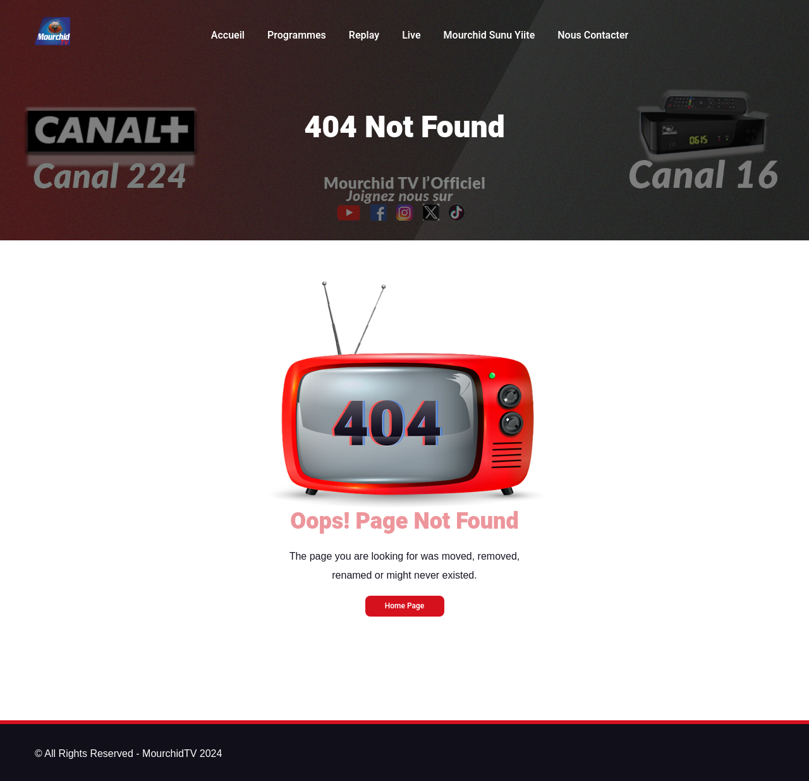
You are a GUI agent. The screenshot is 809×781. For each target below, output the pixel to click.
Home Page (405, 606)
